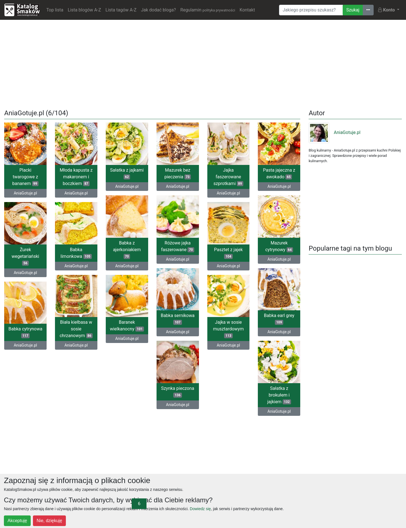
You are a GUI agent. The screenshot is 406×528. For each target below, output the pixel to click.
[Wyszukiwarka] (311, 10)
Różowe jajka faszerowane (177, 246)
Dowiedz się (200, 509)
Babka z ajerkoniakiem (127, 249)
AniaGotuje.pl (25, 193)
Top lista (54, 10)
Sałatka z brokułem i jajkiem (279, 395)
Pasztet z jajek (228, 253)
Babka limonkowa (76, 253)
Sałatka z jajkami (127, 173)
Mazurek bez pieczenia (177, 173)
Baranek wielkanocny (127, 326)
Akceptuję (17, 520)
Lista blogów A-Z (84, 10)
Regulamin (207, 10)
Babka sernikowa (177, 319)
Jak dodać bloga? (158, 10)
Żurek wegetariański (25, 256)
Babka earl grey (279, 319)
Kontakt (247, 10)
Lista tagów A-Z (120, 10)
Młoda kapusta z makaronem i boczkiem (76, 176)
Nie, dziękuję (49, 520)
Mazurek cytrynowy (279, 246)
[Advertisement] (203, 63)
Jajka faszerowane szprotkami (228, 176)
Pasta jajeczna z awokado (279, 173)
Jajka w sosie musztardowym (228, 329)
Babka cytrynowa (25, 332)
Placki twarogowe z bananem (25, 176)
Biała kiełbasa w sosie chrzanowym (76, 329)
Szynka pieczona (177, 392)
